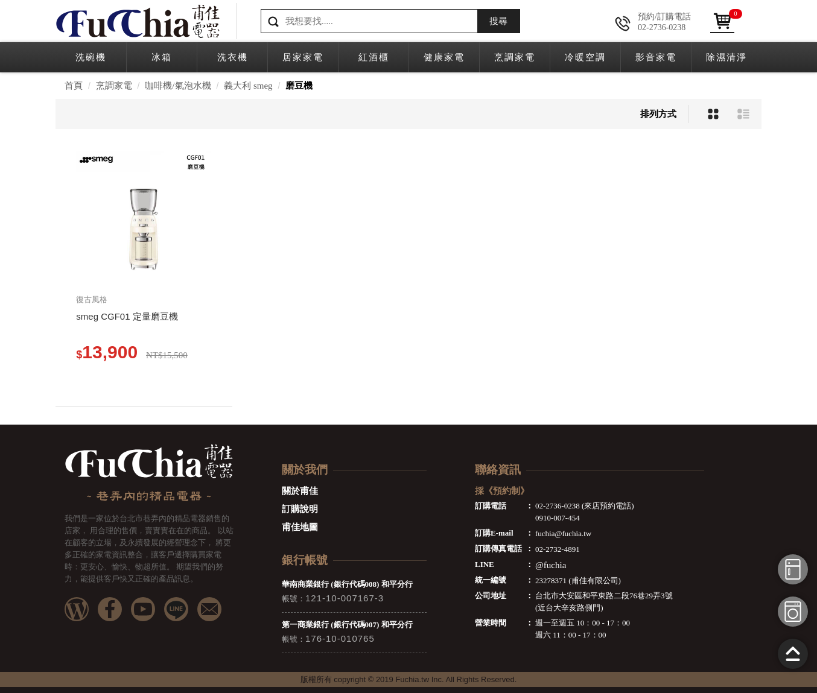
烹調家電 (514, 57)
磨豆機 (299, 85)
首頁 (74, 85)
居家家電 (302, 57)
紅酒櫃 (373, 57)
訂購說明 (300, 509)
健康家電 (444, 57)
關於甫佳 (300, 491)
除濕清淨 (726, 57)
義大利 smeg (248, 85)
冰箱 (161, 57)
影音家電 (655, 57)
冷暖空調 (585, 57)
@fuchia (550, 565)
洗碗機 (90, 57)
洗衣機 (232, 57)
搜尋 (498, 21)
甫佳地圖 (300, 527)
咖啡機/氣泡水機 (178, 85)
